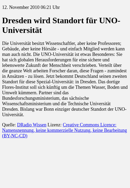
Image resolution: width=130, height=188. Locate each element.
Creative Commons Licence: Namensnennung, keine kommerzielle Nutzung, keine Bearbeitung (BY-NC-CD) (64, 130)
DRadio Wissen (31, 124)
